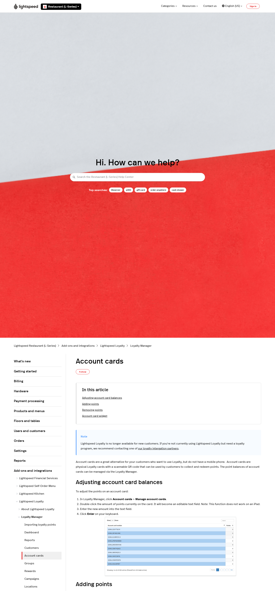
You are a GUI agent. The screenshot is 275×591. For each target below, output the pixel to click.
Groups (29, 563)
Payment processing (29, 401)
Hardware (21, 391)
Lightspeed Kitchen (30, 493)
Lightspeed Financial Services (37, 478)
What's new (22, 361)
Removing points (92, 410)
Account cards (33, 555)
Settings (20, 451)
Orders (19, 441)
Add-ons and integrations (78, 345)
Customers (31, 547)
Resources (190, 6)
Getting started (25, 371)
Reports (19, 460)
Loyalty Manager (141, 345)
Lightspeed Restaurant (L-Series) (35, 345)
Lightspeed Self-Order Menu (36, 486)
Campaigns (31, 578)
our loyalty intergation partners (158, 448)
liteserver (115, 190)
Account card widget (94, 416)
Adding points (90, 404)
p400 (128, 190)
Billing (18, 381)
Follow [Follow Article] (82, 372)
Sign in (253, 6)
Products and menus (29, 411)
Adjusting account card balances (102, 398)
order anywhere (158, 190)
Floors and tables (27, 421)
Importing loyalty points (40, 524)
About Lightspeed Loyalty (36, 509)
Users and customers (29, 431)
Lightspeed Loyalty (112, 345)
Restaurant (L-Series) (61, 7)
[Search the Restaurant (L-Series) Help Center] (137, 177)
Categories (169, 6)
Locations (30, 586)
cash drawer (178, 190)
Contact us (210, 6)
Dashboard (31, 532)
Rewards (30, 571)
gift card (141, 190)
